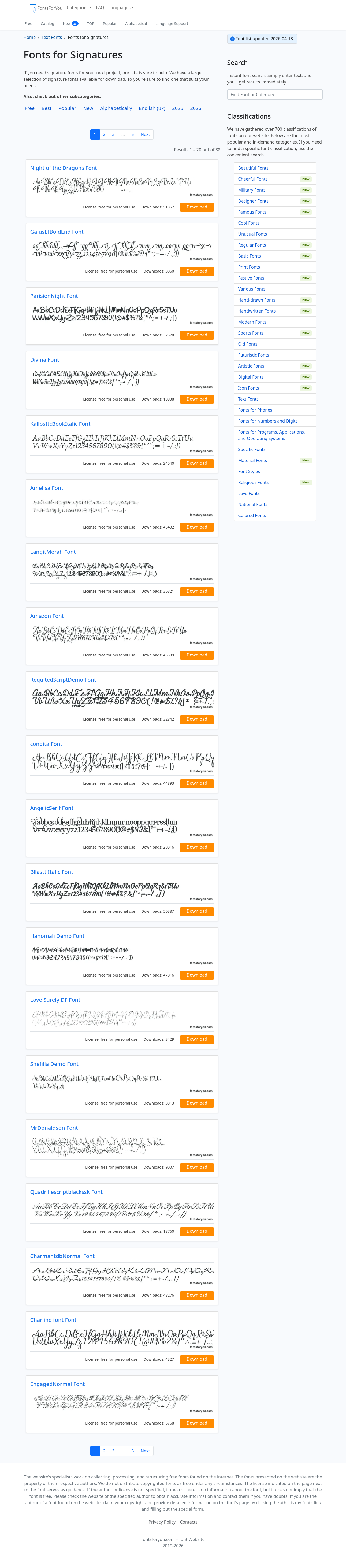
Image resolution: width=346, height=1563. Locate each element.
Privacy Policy (162, 1522)
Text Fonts (248, 399)
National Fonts (252, 504)
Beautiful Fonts (253, 168)
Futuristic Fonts (253, 355)
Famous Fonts (252, 212)
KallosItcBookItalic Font (60, 423)
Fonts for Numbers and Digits (268, 421)
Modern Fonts (252, 322)
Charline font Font (53, 1319)
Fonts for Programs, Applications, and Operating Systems (271, 435)
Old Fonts (248, 344)
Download (197, 207)
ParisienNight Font (54, 295)
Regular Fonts (252, 245)
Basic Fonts (249, 256)
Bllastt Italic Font (51, 871)
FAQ (100, 7)
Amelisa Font (47, 487)
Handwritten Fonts (257, 311)
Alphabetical (136, 23)
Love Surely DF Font (55, 999)
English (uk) (152, 108)
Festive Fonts (251, 278)
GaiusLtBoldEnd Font (57, 231)
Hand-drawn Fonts (257, 300)
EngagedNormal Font (57, 1384)
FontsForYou (46, 8)
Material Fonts (252, 460)
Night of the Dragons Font (63, 167)
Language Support (171, 23)
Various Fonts (252, 289)
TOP (90, 23)
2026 (195, 108)
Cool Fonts (248, 223)
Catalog (47, 23)
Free (28, 23)
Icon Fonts (248, 388)
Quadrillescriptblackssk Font (66, 1191)
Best (46, 108)
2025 (177, 108)
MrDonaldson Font (54, 1127)
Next (145, 134)
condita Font (46, 743)
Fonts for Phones (255, 410)
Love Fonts (249, 493)
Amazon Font (47, 615)
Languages (120, 7)
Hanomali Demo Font (57, 936)
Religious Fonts (253, 482)
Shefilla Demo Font (54, 1063)
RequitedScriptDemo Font (63, 679)
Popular (110, 23)
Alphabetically (116, 108)
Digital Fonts (250, 377)
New (71, 23)
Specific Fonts (252, 449)
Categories (77, 7)
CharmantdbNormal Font (62, 1256)
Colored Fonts (252, 515)
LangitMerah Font (53, 551)
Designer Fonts (253, 201)
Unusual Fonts (252, 234)
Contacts (189, 1522)
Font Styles (249, 471)
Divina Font (44, 359)
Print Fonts (249, 267)
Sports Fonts (250, 333)
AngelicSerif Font (52, 808)
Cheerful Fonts (253, 179)
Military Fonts (252, 190)
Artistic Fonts (251, 366)
